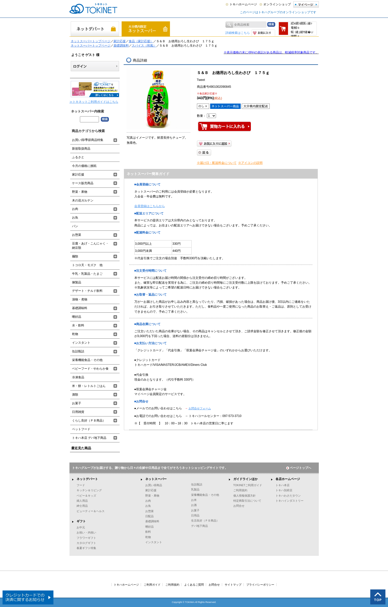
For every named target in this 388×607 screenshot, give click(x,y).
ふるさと (78, 157)
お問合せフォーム (200, 408)
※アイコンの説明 (250, 163)
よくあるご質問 (194, 584)
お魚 (75, 217)
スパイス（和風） (144, 45)
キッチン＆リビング (89, 490)
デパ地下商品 (199, 525)
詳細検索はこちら (237, 33)
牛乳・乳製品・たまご (87, 274)
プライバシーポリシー (260, 584)
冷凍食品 (78, 377)
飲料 (148, 531)
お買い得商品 (153, 485)
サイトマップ (233, 584)
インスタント (81, 342)
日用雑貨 (78, 412)
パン (75, 226)
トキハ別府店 (284, 490)
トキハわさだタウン (288, 495)
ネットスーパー (156, 479)
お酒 (194, 505)
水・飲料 (78, 325)
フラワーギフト (86, 537)
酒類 (75, 394)
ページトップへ (298, 468)
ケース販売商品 (82, 183)
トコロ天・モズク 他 (87, 265)
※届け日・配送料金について (217, 163)
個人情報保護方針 (244, 495)
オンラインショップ (277, 4)
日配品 (149, 516)
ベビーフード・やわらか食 (90, 368)
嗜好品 (76, 317)
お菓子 (76, 403)
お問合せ (239, 505)
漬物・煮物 (79, 299)
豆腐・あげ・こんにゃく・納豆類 (90, 246)
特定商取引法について (247, 500)
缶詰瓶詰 (78, 351)
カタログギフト (86, 542)
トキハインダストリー (290, 500)
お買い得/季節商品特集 (87, 140)
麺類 (75, 256)
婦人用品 (82, 500)
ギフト (81, 521)
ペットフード (81, 429)
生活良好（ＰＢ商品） (205, 520)
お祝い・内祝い (86, 532)
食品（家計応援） (141, 41)
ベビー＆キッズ (86, 495)
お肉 (75, 209)
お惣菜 (76, 235)
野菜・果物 (79, 192)
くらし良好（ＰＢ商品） (89, 420)
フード (81, 485)
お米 (194, 499)
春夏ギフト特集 (86, 548)
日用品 (195, 515)
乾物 (75, 334)
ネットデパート (87, 479)
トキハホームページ (243, 4)
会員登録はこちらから (149, 206)
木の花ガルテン (82, 200)
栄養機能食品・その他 (87, 360)
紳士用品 (82, 505)
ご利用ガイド (152, 584)
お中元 (81, 527)
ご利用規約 (240, 490)
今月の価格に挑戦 (84, 166)
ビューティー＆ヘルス (91, 511)
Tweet (201, 80)
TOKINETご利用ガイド (247, 485)
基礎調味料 (121, 45)
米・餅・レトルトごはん (89, 386)
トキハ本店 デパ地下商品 (89, 438)
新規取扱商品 (81, 148)
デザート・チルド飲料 (87, 291)
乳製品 (195, 489)
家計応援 (119, 41)
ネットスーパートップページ (90, 41)
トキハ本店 (283, 485)
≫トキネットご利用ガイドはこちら (93, 102)
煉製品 (76, 282)
